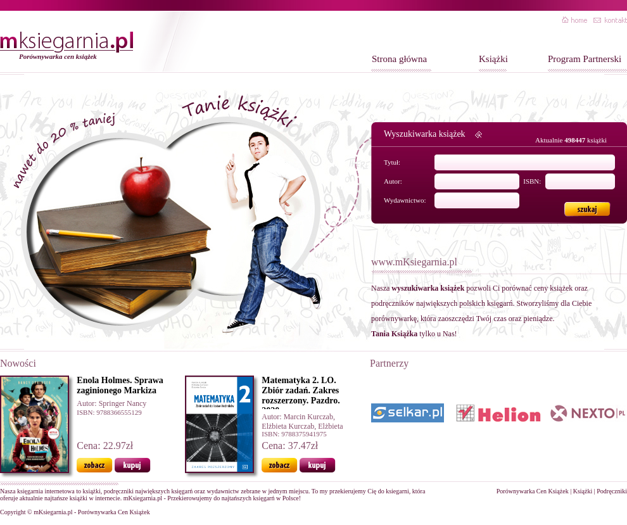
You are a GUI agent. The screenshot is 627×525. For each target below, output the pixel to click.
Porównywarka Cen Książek (533, 491)
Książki (493, 59)
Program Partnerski (584, 59)
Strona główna (399, 59)
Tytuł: (392, 162)
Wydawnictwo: (405, 200)
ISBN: (532, 181)
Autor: (393, 181)
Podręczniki (612, 491)
